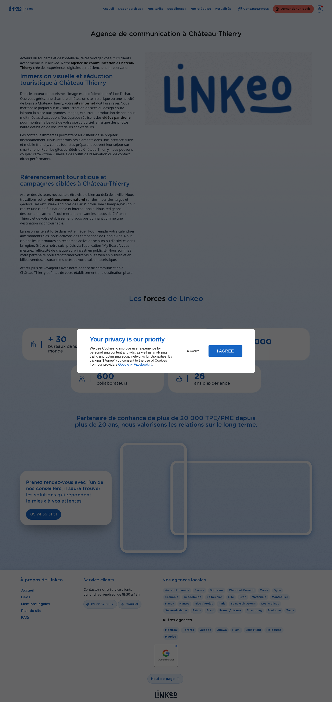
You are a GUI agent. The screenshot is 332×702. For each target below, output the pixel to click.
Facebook (141, 364)
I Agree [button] (225, 351)
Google (123, 364)
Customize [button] (193, 351)
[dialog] (166, 351)
